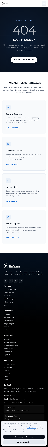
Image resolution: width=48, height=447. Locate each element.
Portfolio (7, 373)
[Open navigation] (44, 3)
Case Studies (8, 321)
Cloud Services (9, 293)
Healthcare (7, 339)
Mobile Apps (8, 296)
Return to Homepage (24, 60)
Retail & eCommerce (11, 345)
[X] (11, 281)
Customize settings (24, 442)
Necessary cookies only (24, 437)
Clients (6, 376)
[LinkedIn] (5, 281)
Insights (6, 370)
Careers (6, 327)
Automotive (8, 352)
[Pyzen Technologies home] (21, 3)
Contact (6, 330)
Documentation (9, 364)
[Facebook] (16, 281)
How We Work (9, 317)
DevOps (6, 305)
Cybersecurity (8, 302)
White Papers (8, 367)
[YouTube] (21, 281)
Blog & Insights (9, 324)
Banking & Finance (10, 342)
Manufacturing (9, 348)
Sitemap (6, 380)
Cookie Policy (31, 428)
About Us (7, 314)
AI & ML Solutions (10, 289)
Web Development (10, 299)
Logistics (7, 355)
